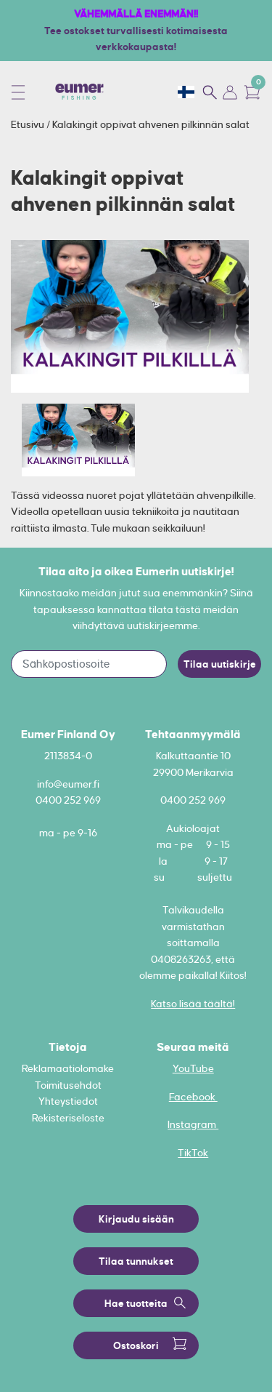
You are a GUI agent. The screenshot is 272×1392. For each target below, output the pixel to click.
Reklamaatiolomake (68, 1068)
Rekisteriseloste (68, 1118)
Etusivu (28, 124)
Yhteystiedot (68, 1101)
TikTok (193, 1153)
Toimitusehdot (68, 1085)
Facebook (193, 1097)
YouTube (193, 1068)
